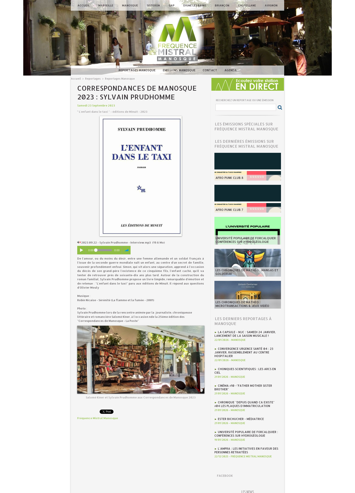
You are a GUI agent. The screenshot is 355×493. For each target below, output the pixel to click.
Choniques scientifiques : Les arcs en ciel (249, 367)
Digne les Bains (195, 5)
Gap (172, 5)
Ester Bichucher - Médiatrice (240, 413)
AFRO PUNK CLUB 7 (228, 209)
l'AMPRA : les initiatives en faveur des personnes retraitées (245, 443)
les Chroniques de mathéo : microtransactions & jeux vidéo (240, 304)
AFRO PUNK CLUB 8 (228, 177)
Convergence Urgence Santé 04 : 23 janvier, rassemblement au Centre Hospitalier (243, 351)
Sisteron (154, 5)
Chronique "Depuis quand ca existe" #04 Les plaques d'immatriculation (246, 398)
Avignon (271, 5)
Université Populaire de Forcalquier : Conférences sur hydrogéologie (244, 240)
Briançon (222, 5)
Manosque (130, 5)
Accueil (83, 5)
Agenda (230, 70)
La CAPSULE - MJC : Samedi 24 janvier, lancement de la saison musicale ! (243, 333)
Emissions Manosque (179, 70)
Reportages (92, 78)
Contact (210, 70)
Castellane (247, 5)
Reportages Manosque (137, 70)
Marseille (106, 5)
